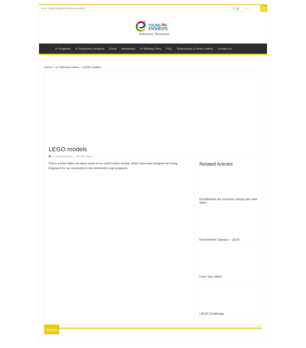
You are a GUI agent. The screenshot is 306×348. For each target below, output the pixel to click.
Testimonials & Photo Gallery (195, 48)
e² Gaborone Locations (90, 48)
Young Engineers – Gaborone (47, 48)
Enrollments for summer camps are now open (228, 200)
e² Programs (63, 48)
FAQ (169, 48)
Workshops (128, 48)
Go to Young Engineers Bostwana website (63, 8)
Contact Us (225, 48)
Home (48, 67)
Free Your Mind (210, 276)
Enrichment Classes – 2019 (219, 239)
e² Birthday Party (150, 48)
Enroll (112, 48)
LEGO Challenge (211, 313)
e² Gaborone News (67, 67)
